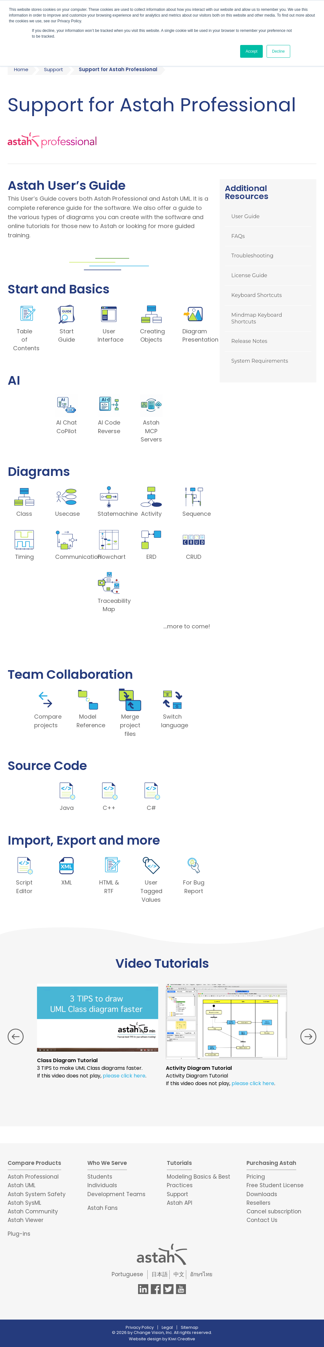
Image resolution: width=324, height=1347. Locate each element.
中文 (178, 1274)
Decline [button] (278, 51)
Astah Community (33, 1211)
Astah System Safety (37, 1193)
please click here (124, 1075)
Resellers (258, 1202)
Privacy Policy (140, 1327)
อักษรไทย (201, 1274)
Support (53, 69)
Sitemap (189, 1327)
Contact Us (262, 1219)
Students (99, 1176)
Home (21, 69)
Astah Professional (33, 1176)
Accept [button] (251, 51)
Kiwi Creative (181, 1338)
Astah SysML (24, 1202)
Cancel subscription (274, 1211)
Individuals (102, 1184)
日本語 (159, 1274)
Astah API (179, 1202)
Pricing (256, 1176)
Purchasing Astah (271, 1162)
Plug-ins (19, 1233)
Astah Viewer (25, 1219)
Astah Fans (102, 1207)
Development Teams (116, 1193)
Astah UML (21, 1184)
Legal (167, 1327)
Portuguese (127, 1274)
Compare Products (34, 1162)
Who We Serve (107, 1162)
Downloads (262, 1193)
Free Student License (275, 1184)
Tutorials (179, 1162)
